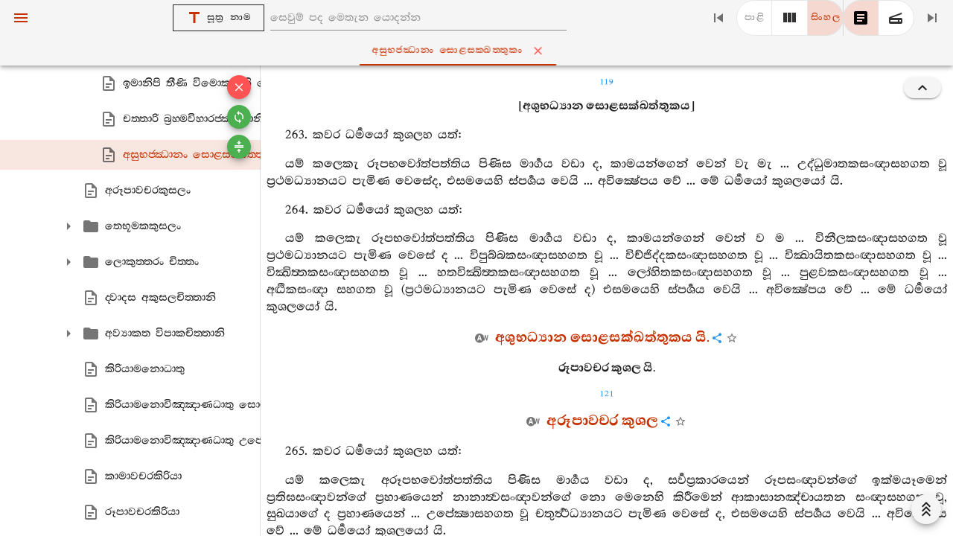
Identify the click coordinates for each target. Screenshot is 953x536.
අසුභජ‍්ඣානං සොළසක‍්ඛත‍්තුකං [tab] (479, 51)
